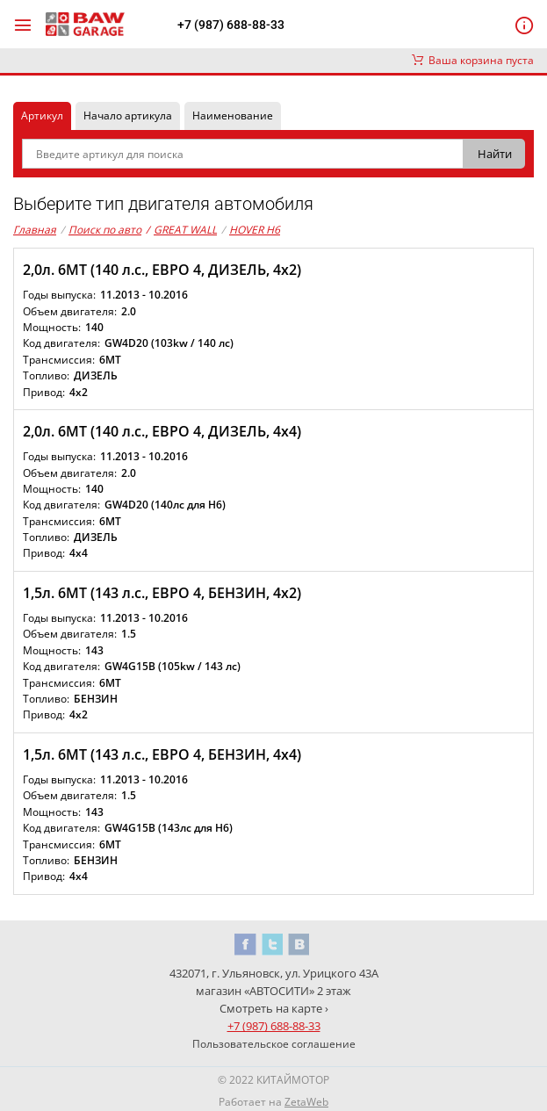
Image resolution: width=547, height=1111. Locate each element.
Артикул (42, 115)
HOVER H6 (254, 229)
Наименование (232, 115)
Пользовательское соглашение (274, 1043)
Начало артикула (127, 115)
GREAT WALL (181, 230)
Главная (34, 229)
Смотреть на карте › (274, 1008)
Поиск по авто (104, 229)
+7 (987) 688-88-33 (230, 25)
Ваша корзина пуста (473, 60)
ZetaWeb (306, 1101)
